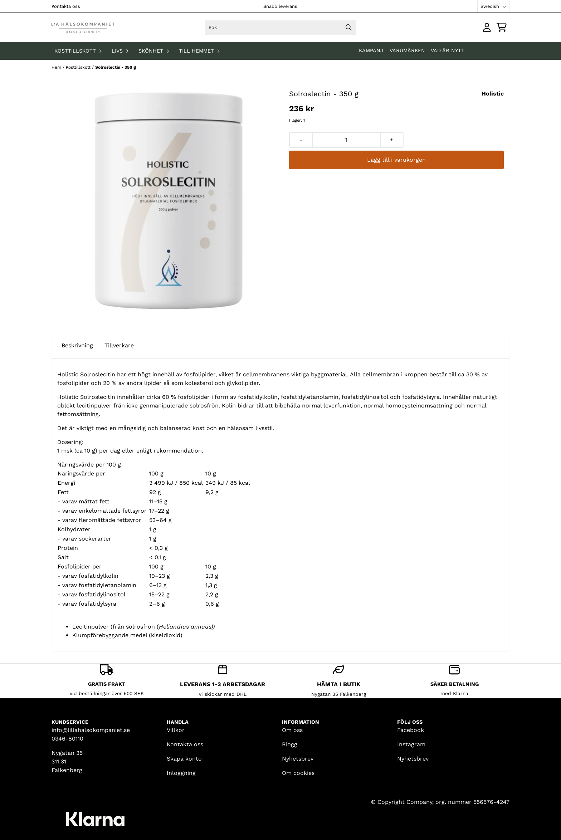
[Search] (349, 27)
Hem (57, 67)
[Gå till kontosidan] (487, 27)
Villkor (176, 730)
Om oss (292, 730)
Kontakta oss (66, 6)
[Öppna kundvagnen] (501, 27)
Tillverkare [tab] (119, 345)
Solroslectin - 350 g (115, 67)
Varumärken (407, 50)
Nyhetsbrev (297, 758)
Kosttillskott (79, 67)
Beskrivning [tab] (77, 345)
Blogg (289, 744)
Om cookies (298, 773)
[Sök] (280, 27)
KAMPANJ (372, 50)
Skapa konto (184, 758)
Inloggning (181, 773)
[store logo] (83, 27)
